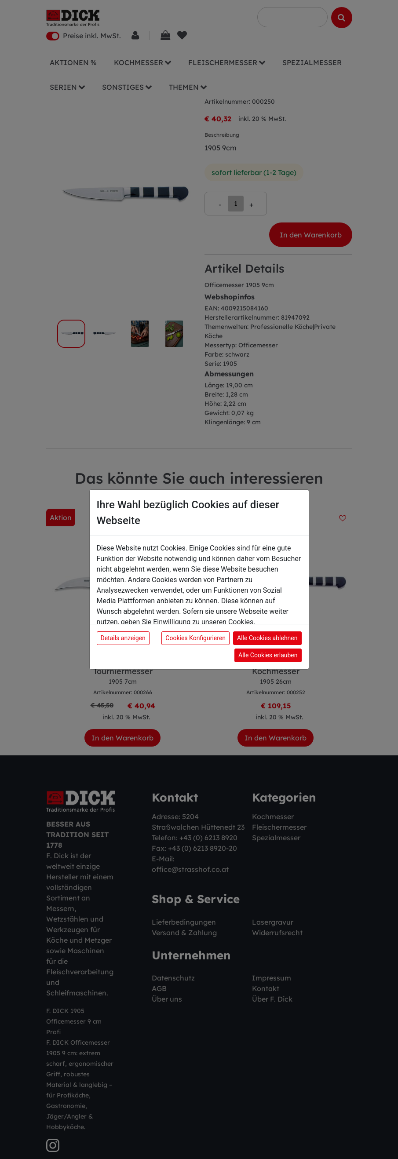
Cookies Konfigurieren (195, 637)
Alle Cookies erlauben (267, 655)
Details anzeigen (123, 637)
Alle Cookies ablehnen (267, 637)
